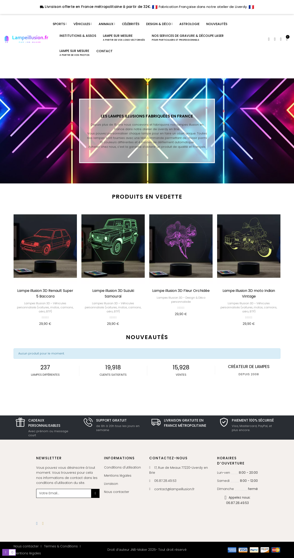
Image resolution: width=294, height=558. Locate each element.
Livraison (111, 483)
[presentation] (72, 507)
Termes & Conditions (61, 546)
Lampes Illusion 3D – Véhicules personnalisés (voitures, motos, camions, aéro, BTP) (45, 307)
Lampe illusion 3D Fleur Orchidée (181, 290)
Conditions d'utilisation (122, 467)
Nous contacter (116, 492)
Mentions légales (117, 475)
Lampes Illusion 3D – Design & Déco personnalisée (181, 300)
